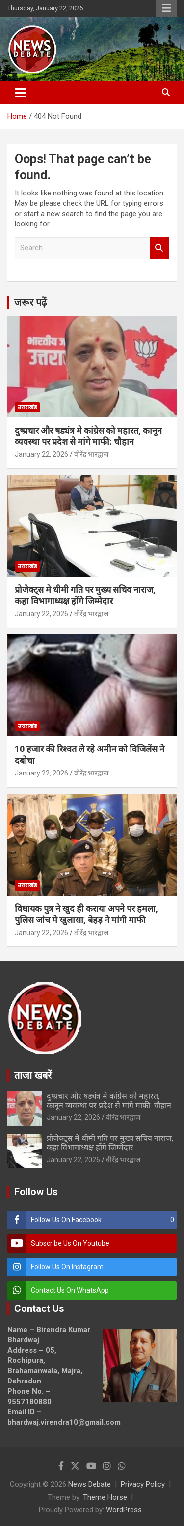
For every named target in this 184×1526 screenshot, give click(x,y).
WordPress (124, 1509)
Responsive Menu (166, 8)
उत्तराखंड (27, 407)
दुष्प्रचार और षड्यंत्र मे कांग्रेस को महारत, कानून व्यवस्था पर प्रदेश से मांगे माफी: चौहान (109, 1100)
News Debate (89, 1484)
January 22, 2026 (41, 454)
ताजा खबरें (33, 1075)
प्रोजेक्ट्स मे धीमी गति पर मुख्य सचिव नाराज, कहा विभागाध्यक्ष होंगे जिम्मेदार (110, 1143)
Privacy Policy (143, 1484)
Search (159, 248)
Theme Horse (105, 1497)
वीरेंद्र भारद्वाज (91, 454)
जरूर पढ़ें (30, 302)
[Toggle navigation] (20, 92)
